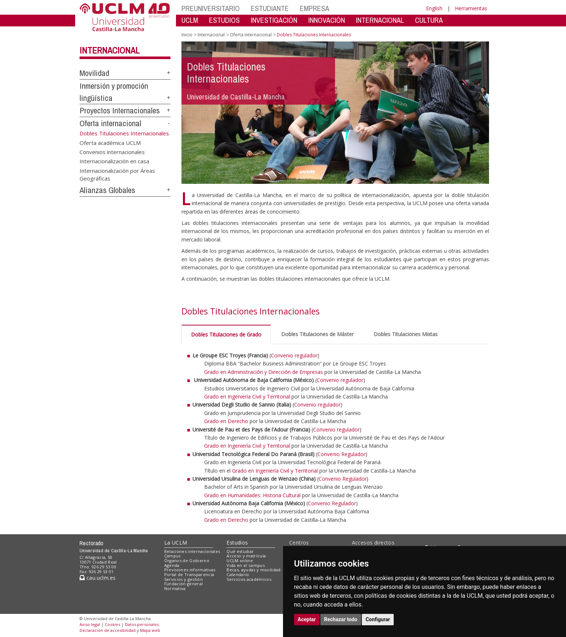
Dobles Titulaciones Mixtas (406, 334)
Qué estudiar (240, 551)
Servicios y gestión (183, 579)
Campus (172, 555)
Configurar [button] (377, 619)
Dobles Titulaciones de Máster (317, 334)
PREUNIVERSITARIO (210, 8)
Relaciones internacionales (192, 551)
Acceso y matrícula (246, 555)
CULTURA (429, 20)
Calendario (238, 574)
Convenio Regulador (341, 454)
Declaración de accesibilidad (108, 630)
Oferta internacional (110, 123)
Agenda (172, 565)
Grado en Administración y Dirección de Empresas (263, 371)
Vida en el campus (246, 565)
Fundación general (183, 583)
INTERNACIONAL (380, 20)
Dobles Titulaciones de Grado (226, 334)
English (434, 8)
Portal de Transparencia (189, 574)
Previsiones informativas (190, 569)
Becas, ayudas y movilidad (253, 569)
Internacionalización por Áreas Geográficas (117, 174)
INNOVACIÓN (326, 20)
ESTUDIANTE (270, 8)
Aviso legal (90, 624)
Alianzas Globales (107, 190)
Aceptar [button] (307, 619)
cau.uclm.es (97, 577)
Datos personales (142, 624)
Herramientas (471, 8)
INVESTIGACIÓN (274, 20)
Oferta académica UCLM (110, 142)
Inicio (186, 35)
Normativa (175, 588)
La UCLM (175, 542)
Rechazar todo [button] (340, 619)
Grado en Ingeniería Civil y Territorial (247, 396)
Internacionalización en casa (114, 161)
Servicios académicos (249, 579)
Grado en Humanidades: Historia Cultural (253, 495)
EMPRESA (314, 8)
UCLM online (240, 560)
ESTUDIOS (224, 20)
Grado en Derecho (226, 421)
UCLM (189, 20)
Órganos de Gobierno (186, 560)
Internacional (110, 50)
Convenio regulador (294, 355)
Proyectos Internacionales (120, 110)
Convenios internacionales (112, 151)
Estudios (237, 542)
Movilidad (94, 73)
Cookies (112, 624)
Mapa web (150, 630)
